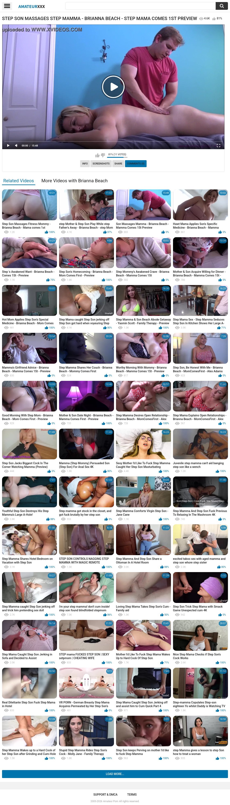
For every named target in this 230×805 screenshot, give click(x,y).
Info (85, 163)
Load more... (115, 774)
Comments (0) (136, 163)
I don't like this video (103, 155)
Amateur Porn (110, 801)
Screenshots (101, 163)
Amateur (31, 6)
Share (118, 163)
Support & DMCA (105, 794)
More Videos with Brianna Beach (74, 180)
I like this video (97, 155)
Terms (132, 794)
